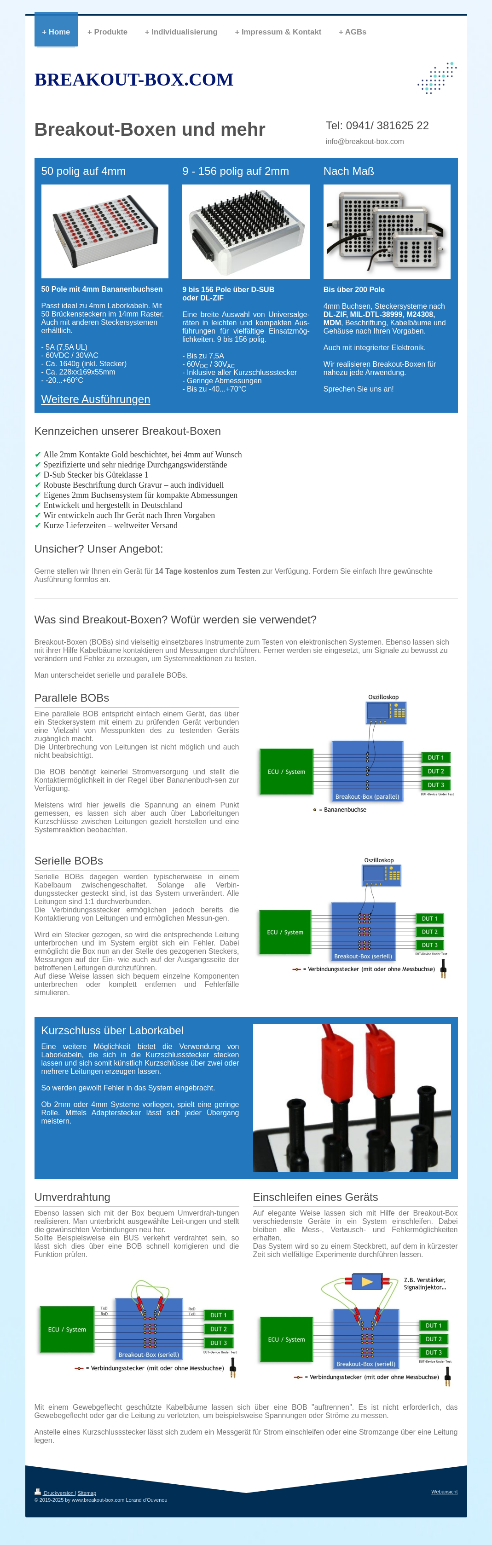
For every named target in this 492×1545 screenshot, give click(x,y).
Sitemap (87, 1493)
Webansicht (444, 1491)
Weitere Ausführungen (95, 399)
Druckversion (55, 1493)
